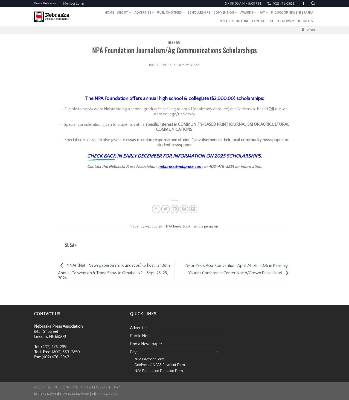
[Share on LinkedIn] (193, 209)
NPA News (174, 42)
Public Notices (171, 12)
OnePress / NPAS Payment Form (159, 365)
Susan (195, 65)
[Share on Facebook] (156, 209)
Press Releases (45, 3)
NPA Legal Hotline (234, 21)
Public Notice (142, 336)
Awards (248, 12)
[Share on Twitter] (165, 209)
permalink (211, 226)
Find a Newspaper (146, 344)
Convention (225, 12)
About (124, 12)
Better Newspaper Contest (292, 21)
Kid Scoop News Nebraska (292, 12)
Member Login (73, 3)
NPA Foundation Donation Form (158, 371)
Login (310, 30)
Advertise (144, 12)
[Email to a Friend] (175, 209)
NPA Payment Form (149, 359)
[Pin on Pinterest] (184, 209)
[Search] (313, 3)
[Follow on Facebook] (303, 3)
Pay (263, 12)
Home (109, 12)
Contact (259, 21)
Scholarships (199, 12)
